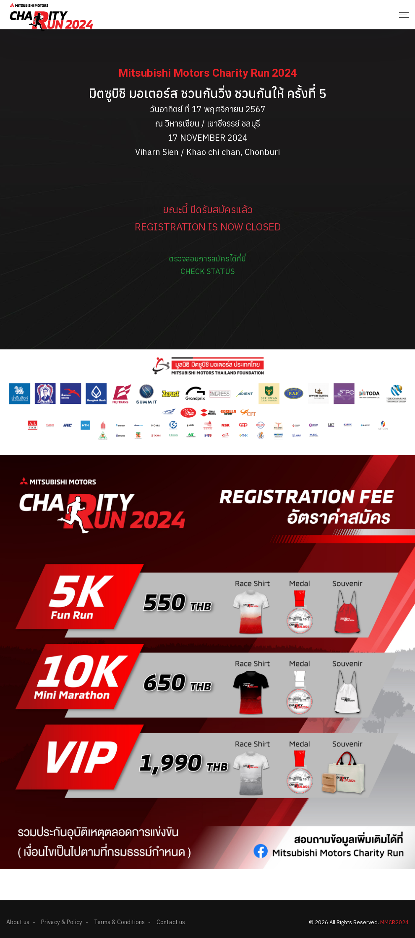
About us (17, 922)
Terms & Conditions (119, 922)
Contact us (171, 922)
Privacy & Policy (61, 922)
